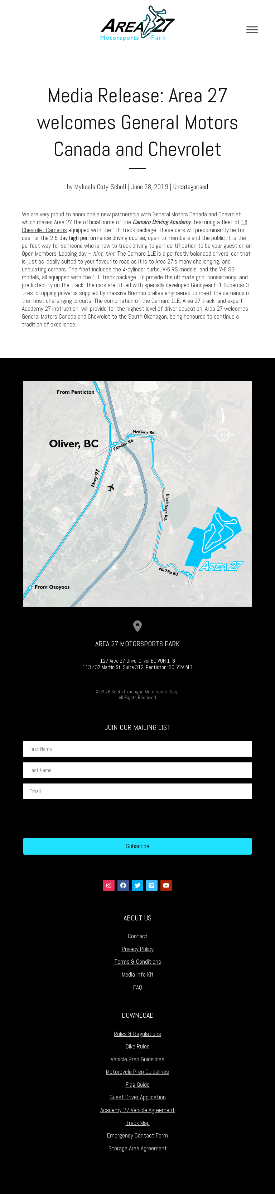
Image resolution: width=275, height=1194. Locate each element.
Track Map (138, 1123)
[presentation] (77, 818)
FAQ (137, 987)
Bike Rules (138, 1046)
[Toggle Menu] (252, 29)
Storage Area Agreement (137, 1148)
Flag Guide (138, 1085)
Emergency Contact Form (137, 1135)
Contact (138, 936)
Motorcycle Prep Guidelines (137, 1072)
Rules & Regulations (137, 1034)
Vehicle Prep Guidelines (137, 1059)
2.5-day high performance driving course (97, 238)
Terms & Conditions (137, 961)
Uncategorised (190, 186)
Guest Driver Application (138, 1097)
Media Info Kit (138, 974)
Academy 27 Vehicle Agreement (137, 1110)
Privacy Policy (138, 949)
